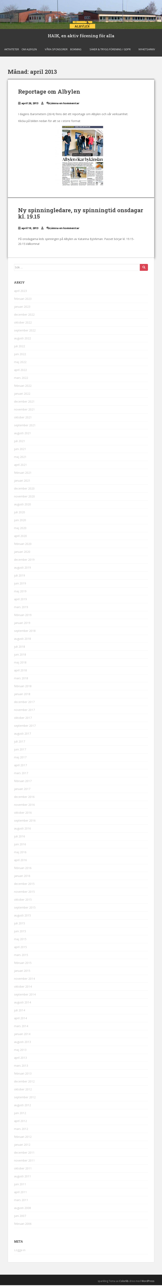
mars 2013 (21, 1066)
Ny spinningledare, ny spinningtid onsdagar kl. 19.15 (80, 214)
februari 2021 (23, 474)
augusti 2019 (22, 568)
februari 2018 (23, 687)
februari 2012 (23, 1138)
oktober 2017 (23, 719)
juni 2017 (20, 750)
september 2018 (25, 632)
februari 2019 (23, 616)
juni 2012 (20, 1114)
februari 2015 (23, 964)
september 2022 (25, 331)
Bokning (75, 50)
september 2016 (25, 821)
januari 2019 (22, 624)
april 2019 (20, 600)
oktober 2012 (23, 1090)
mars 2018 (21, 679)
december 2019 (24, 561)
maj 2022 (20, 363)
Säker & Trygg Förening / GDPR (110, 50)
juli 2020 (19, 513)
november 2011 (24, 1161)
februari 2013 (23, 1074)
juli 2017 (19, 742)
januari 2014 (22, 1035)
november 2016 (24, 806)
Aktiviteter (11, 50)
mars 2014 (21, 1027)
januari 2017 (22, 790)
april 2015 (20, 948)
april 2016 (20, 861)
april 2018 (20, 671)
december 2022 (24, 315)
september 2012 (25, 1098)
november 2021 (24, 410)
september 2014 (25, 995)
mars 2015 (21, 956)
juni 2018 (20, 655)
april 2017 (20, 766)
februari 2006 (23, 1225)
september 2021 (25, 426)
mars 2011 (21, 1201)
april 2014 (20, 1019)
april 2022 (20, 371)
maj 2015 (20, 940)
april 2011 (20, 1193)
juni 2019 (20, 584)
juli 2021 (19, 442)
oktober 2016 (23, 814)
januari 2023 (22, 308)
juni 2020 (20, 521)
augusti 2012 (22, 1106)
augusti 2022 (22, 339)
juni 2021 (20, 450)
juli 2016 (19, 837)
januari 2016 (22, 877)
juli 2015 (19, 924)
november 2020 (24, 497)
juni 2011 (20, 1185)
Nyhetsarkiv (147, 50)
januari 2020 (22, 553)
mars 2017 (21, 774)
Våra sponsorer (56, 50)
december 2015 (24, 885)
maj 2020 (20, 529)
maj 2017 (20, 758)
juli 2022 (19, 347)
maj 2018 (20, 663)
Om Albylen (29, 50)
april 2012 (20, 1122)
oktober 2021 (23, 418)
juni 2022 (20, 355)
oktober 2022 (23, 323)
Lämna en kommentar (64, 104)
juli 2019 (19, 576)
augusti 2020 (22, 505)
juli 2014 (19, 1011)
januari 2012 (22, 1146)
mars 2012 (21, 1130)
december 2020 (24, 489)
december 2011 (24, 1153)
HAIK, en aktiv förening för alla (81, 36)
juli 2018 (19, 647)
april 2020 (20, 537)
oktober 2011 (23, 1169)
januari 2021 (22, 481)
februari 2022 (23, 387)
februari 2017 (23, 782)
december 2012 (24, 1082)
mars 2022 (21, 379)
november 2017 (24, 711)
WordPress (147, 1282)
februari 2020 (23, 545)
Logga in (19, 1251)
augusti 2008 (22, 1209)
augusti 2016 (22, 829)
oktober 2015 (23, 900)
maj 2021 (20, 458)
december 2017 (24, 703)
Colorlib (124, 1282)
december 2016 (24, 798)
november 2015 (24, 893)
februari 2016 (23, 869)
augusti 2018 (22, 640)
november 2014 (24, 980)
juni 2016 (20, 845)
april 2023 (20, 292)
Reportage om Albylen (49, 92)
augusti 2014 (22, 1003)
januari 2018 (22, 695)
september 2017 (25, 727)
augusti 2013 (22, 1043)
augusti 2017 (22, 734)
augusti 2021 (22, 434)
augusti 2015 (22, 916)
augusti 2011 (22, 1177)
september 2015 (25, 908)
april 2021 (20, 466)
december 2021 (24, 402)
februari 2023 (23, 300)
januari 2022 (22, 395)
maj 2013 (20, 1051)
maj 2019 (20, 592)
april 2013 (20, 1059)
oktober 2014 (23, 987)
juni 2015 (20, 932)
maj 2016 (20, 853)
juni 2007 (20, 1217)
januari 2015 (22, 972)
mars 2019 (21, 608)
